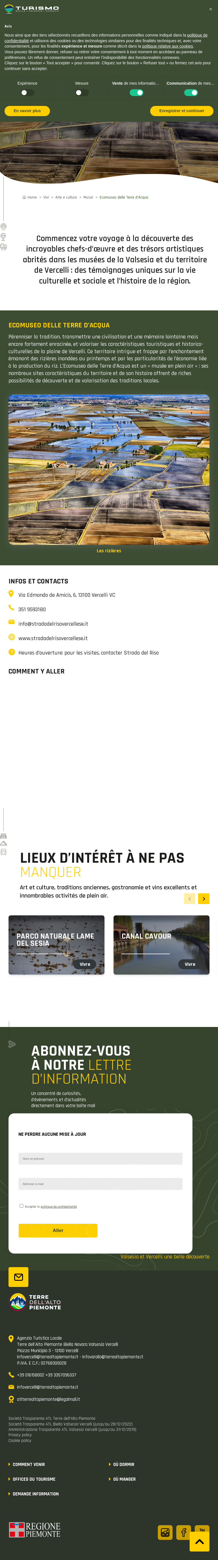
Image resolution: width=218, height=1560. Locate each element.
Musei (88, 197)
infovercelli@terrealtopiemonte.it (47, 1387)
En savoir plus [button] (27, 110)
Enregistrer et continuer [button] (181, 110)
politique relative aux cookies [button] (167, 46)
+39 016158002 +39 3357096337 (46, 1375)
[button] (210, 9)
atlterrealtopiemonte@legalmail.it (48, 1399)
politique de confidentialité (59, 1207)
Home (32, 197)
